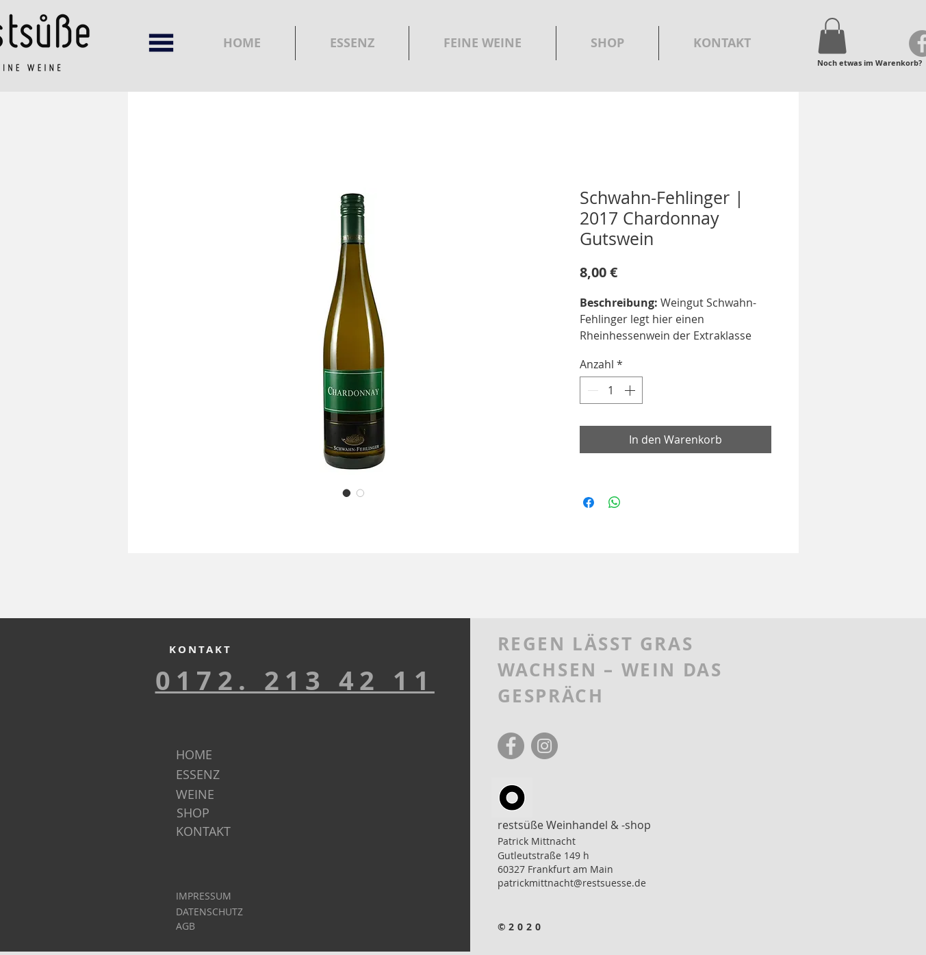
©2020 (521, 926)
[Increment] (631, 390)
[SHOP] (215, 813)
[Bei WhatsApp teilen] (614, 502)
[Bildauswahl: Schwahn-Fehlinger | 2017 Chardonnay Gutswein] (347, 493)
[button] (161, 43)
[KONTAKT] (214, 831)
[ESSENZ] (215, 775)
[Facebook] (511, 746)
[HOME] (214, 755)
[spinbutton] (611, 390)
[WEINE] (214, 794)
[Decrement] (591, 390)
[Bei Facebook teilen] (588, 502)
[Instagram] (544, 746)
